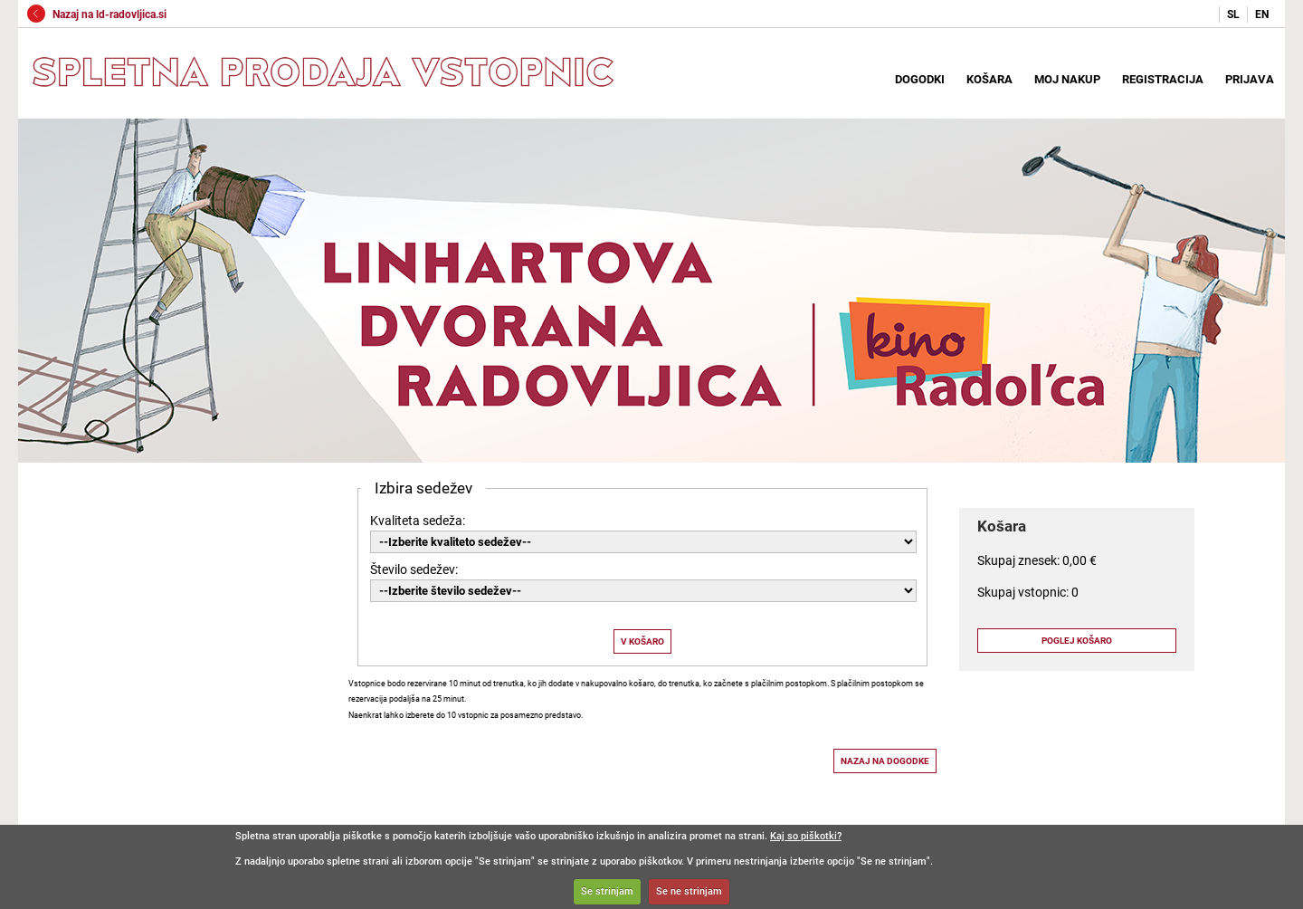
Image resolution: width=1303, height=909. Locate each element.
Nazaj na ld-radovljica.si (96, 14)
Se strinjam (607, 891)
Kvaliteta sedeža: (417, 520)
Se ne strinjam (689, 891)
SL (1233, 14)
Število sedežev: (414, 569)
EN (1262, 14)
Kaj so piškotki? (806, 836)
